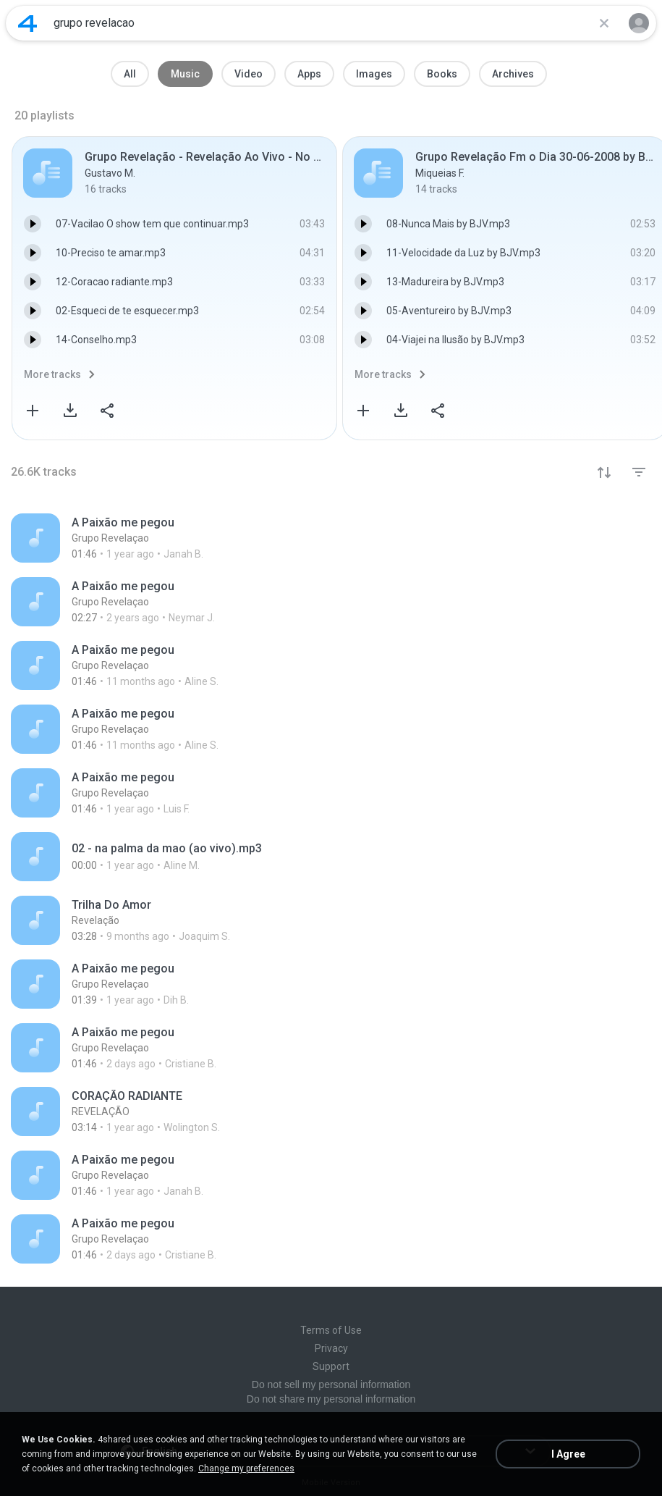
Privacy (331, 1348)
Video (248, 74)
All (130, 74)
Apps (309, 74)
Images (374, 74)
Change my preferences (246, 1468)
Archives (513, 74)
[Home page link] (27, 23)
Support (331, 1366)
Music (185, 74)
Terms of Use (331, 1330)
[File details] (331, 538)
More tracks (52, 374)
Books (442, 74)
